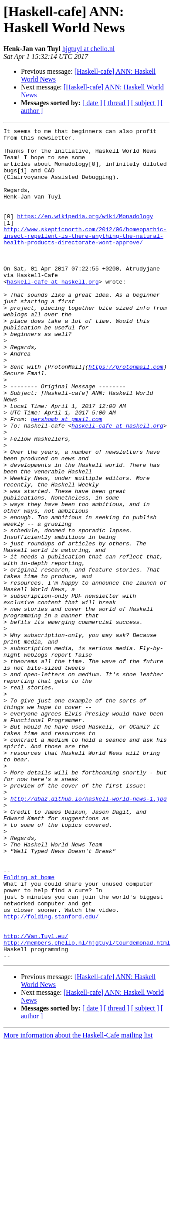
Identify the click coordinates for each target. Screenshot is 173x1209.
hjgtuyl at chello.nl (88, 48)
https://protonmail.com (125, 415)
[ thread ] (116, 102)
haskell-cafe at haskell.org (53, 313)
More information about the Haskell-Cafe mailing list (78, 1201)
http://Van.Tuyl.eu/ (35, 1098)
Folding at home (28, 1027)
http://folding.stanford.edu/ (50, 1075)
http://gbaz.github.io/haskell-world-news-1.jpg (88, 933)
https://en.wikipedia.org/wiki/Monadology (85, 234)
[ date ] (92, 102)
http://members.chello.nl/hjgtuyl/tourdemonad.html (86, 1106)
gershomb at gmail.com (66, 478)
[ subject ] (145, 102)
